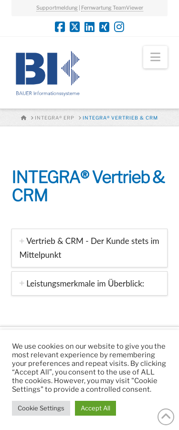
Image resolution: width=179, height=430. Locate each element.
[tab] (89, 247)
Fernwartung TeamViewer (112, 7)
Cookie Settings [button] (41, 408)
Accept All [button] (95, 408)
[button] (155, 57)
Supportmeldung (57, 7)
